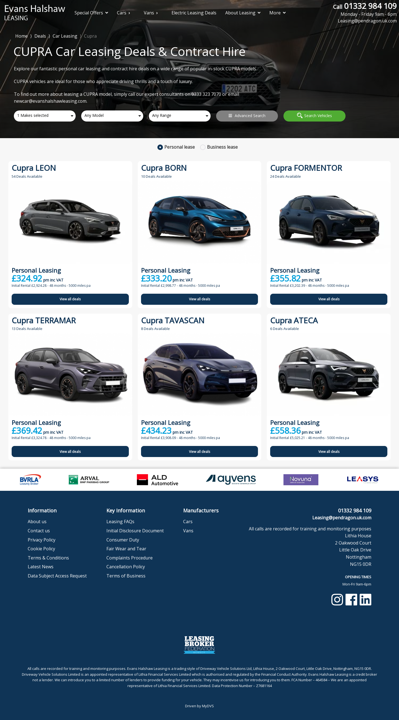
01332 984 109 (365, 9)
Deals (40, 36)
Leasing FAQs (120, 521)
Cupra (90, 36)
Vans (149, 13)
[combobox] (45, 116)
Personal (179, 147)
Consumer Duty (122, 540)
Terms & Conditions (48, 558)
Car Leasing (65, 36)
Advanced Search (247, 115)
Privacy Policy (41, 540)
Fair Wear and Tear (126, 549)
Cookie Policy (41, 549)
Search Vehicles (314, 115)
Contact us (39, 531)
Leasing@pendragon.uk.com (341, 518)
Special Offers (91, 13)
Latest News (40, 567)
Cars (121, 13)
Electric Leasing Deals (194, 13)
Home (21, 35)
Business (222, 147)
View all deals (70, 299)
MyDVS (208, 705)
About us (37, 521)
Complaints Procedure (129, 558)
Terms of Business (125, 576)
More (277, 13)
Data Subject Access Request (57, 576)
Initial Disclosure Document (135, 531)
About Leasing (242, 13)
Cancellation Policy (125, 567)
